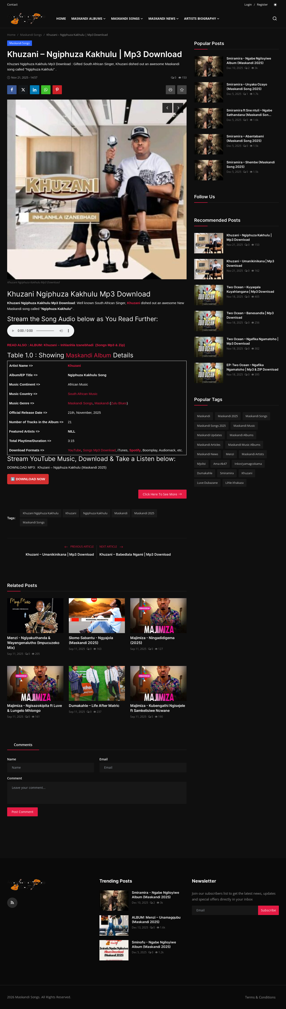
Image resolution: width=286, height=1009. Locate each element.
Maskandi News (207, 454)
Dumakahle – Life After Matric (94, 705)
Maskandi (102, 403)
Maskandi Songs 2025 (211, 426)
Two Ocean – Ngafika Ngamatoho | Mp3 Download (252, 341)
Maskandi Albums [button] (88, 18)
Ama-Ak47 (220, 464)
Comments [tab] (23, 744)
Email (103, 759)
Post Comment (22, 812)
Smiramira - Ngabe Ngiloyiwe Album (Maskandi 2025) (249, 60)
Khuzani (70, 513)
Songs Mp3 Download (99, 450)
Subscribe (268, 910)
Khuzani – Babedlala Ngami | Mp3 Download (135, 554)
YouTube (74, 450)
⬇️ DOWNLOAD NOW (28, 479)
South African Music (83, 394)
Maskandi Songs (31, 35)
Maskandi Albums (241, 435)
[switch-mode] (275, 4)
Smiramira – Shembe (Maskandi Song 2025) (251, 164)
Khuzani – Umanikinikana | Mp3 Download (60, 554)
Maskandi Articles (208, 445)
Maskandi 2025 (144, 513)
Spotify (135, 450)
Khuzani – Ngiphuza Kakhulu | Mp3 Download (249, 237)
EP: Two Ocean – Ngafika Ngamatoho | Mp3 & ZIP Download (252, 367)
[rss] (12, 903)
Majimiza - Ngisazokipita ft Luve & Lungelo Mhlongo (34, 708)
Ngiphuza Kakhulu (95, 513)
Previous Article (79, 546)
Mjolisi (201, 464)
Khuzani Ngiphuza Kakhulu (41, 513)
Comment (14, 778)
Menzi (230, 454)
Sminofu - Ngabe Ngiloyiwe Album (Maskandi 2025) (154, 944)
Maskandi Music (244, 426)
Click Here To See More (162, 494)
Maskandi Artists (253, 454)
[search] (275, 18)
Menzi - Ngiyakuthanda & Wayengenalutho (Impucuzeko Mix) (33, 643)
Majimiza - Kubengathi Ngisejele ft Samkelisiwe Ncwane (157, 708)
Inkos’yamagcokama (248, 464)
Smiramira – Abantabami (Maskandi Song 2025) (245, 138)
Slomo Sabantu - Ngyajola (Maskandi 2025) (91, 640)
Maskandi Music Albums (244, 445)
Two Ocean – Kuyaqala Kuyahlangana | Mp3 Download (250, 289)
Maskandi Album (90, 355)
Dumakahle (204, 473)
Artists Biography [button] (201, 18)
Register (262, 4)
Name (11, 759)
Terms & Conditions (260, 997)
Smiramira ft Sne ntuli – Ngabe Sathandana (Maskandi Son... (249, 112)
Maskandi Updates (209, 435)
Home (61, 18)
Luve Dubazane (207, 483)
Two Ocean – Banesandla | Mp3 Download (250, 315)
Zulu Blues (119, 403)
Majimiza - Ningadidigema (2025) (152, 640)
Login (248, 4)
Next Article (111, 546)
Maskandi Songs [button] (127, 18)
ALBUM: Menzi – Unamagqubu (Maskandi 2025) (156, 919)
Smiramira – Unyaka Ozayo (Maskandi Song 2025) (247, 86)
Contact (12, 4)
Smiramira (227, 473)
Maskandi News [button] (163, 18)
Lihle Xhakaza (234, 483)
